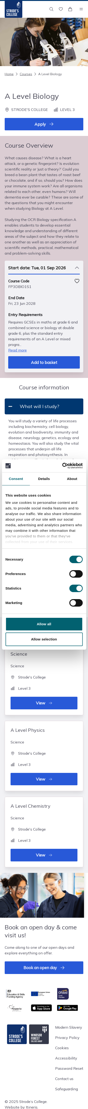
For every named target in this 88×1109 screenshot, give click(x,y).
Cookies (62, 1047)
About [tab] (72, 479)
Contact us (64, 1078)
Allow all (44, 624)
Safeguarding (66, 1089)
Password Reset (69, 1068)
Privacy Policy (67, 1037)
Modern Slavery (68, 1027)
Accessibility (66, 1058)
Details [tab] (44, 479)
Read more (17, 350)
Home (9, 74)
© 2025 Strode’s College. (26, 1101)
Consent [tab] (16, 479)
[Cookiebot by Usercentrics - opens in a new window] (63, 466)
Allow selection (44, 639)
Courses (23, 74)
